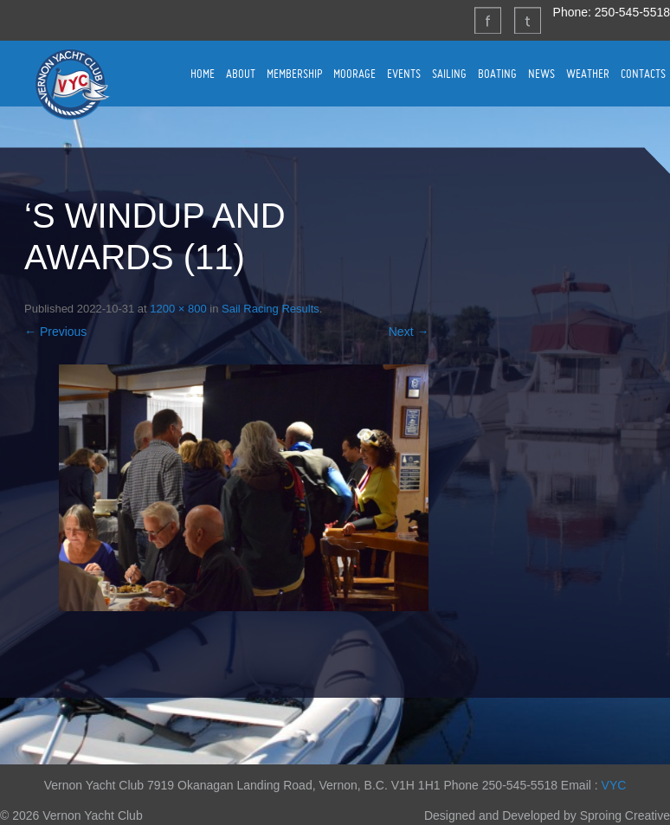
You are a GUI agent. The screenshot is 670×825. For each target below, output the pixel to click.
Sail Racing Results (270, 308)
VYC (614, 785)
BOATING (497, 73)
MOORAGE (354, 73)
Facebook (487, 20)
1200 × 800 (178, 308)
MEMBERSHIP (294, 73)
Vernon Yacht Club (72, 84)
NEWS (541, 73)
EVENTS (404, 73)
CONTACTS (643, 73)
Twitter (527, 20)
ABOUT (240, 73)
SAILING (449, 73)
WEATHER (587, 73)
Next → (409, 331)
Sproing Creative (625, 815)
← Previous (55, 331)
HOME (202, 73)
